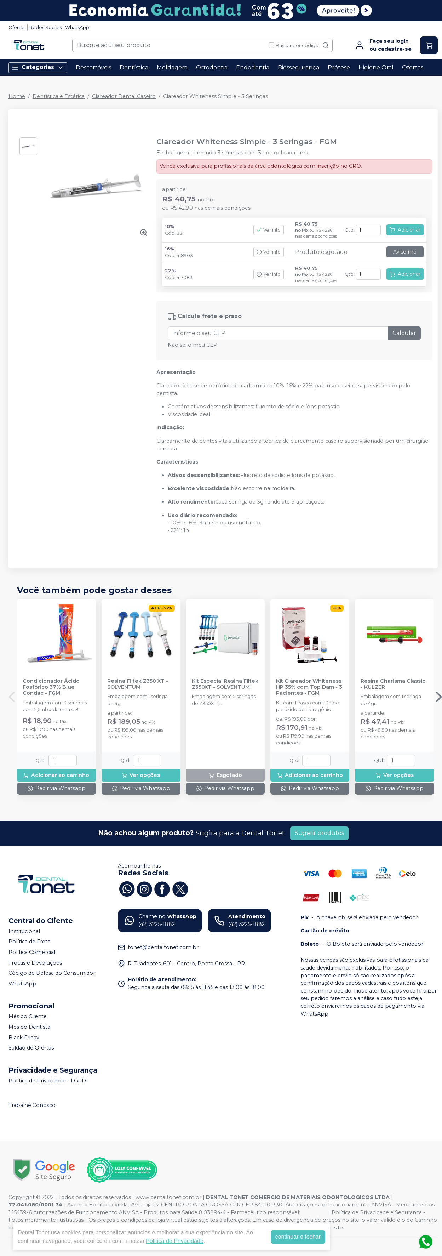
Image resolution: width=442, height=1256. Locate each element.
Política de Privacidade (174, 1241)
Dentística (134, 67)
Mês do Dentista (29, 1027)
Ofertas (16, 27)
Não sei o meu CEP (192, 345)
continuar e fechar (298, 1237)
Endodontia (252, 67)
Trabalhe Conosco (32, 1105)
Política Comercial (31, 952)
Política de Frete (29, 942)
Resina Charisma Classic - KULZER (393, 684)
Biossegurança (298, 67)
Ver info (269, 230)
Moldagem (172, 67)
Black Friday (23, 1037)
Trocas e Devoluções (35, 963)
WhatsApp (77, 27)
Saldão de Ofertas (31, 1048)
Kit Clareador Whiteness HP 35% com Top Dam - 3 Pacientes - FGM (309, 687)
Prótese (339, 67)
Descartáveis (93, 67)
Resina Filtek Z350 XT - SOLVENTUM (137, 684)
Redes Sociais (45, 27)
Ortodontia (212, 67)
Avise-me (405, 252)
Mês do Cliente (27, 1016)
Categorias (38, 67)
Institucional (24, 931)
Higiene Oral (376, 67)
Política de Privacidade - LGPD (47, 1081)
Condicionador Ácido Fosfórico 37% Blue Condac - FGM (51, 687)
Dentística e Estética (59, 96)
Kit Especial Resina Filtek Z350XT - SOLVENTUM (225, 684)
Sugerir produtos (319, 833)
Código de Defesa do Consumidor (51, 973)
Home (16, 96)
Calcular (404, 333)
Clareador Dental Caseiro (124, 96)
